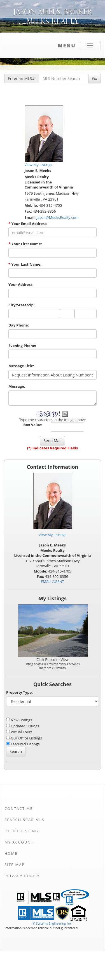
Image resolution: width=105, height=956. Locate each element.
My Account (18, 842)
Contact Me (18, 808)
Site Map (14, 864)
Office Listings (22, 830)
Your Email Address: (27, 223)
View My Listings (52, 534)
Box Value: (32, 424)
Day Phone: (18, 325)
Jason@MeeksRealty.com (57, 217)
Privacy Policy (22, 875)
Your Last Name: (24, 264)
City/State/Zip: (21, 304)
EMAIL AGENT (52, 581)
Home (11, 853)
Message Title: (21, 365)
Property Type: (19, 692)
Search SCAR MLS (24, 819)
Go (94, 78)
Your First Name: (25, 243)
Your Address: (21, 284)
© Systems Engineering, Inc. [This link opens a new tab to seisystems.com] (52, 923)
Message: (16, 386)
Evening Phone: (22, 345)
